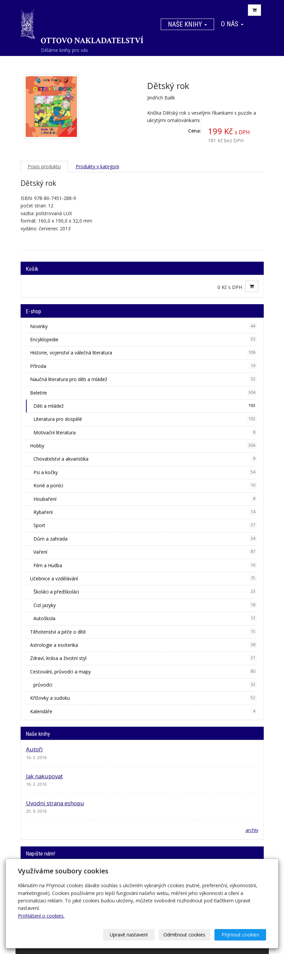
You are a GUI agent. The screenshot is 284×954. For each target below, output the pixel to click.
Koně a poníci (145, 485)
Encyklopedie (143, 339)
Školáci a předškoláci (145, 591)
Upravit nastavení (129, 934)
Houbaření (145, 498)
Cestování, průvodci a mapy (143, 671)
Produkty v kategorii (97, 166)
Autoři (34, 749)
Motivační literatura (145, 432)
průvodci (145, 684)
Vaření (145, 551)
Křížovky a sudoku (143, 697)
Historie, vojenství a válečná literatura (143, 352)
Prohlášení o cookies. (41, 916)
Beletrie (143, 392)
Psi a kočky (145, 472)
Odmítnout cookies (185, 934)
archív (252, 830)
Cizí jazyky (145, 605)
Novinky (143, 326)
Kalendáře (143, 711)
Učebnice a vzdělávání (143, 578)
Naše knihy (187, 24)
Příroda (143, 366)
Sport (145, 525)
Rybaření (145, 512)
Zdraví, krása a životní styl (143, 658)
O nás (232, 24)
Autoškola (145, 618)
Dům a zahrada (145, 538)
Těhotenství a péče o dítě (143, 631)
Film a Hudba (145, 565)
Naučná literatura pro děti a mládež (143, 379)
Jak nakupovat (44, 776)
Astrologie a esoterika (143, 644)
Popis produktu (44, 166)
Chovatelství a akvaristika (145, 458)
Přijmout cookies (240, 934)
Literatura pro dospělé (145, 418)
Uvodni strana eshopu (55, 803)
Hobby (143, 445)
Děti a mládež (145, 405)
